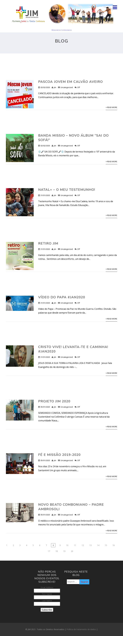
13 (90, 545)
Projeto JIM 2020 (54, 401)
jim (55, 87)
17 (49, 551)
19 (64, 551)
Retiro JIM (48, 243)
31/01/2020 (45, 195)
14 (98, 545)
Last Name (47, 600)
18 (56, 551)
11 (75, 545)
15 (106, 545)
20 (72, 551)
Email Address (47, 587)
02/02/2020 (45, 87)
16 (113, 545)
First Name (47, 594)
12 (83, 545)
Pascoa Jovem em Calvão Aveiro (70, 81)
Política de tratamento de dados (81, 629)
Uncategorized (67, 87)
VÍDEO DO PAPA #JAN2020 (61, 297)
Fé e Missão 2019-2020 (59, 455)
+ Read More (111, 107)
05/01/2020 (45, 407)
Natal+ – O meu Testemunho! (66, 189)
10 (67, 545)
